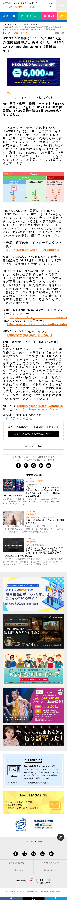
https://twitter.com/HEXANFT (30, 334)
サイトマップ (16, 870)
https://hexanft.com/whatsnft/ (40, 405)
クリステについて (50, 863)
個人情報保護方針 (16, 863)
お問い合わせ (50, 870)
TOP (61, 837)
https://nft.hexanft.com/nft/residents (31, 249)
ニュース (6, 33)
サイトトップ (9, 24)
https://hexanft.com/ (45, 409)
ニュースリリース (28, 24)
